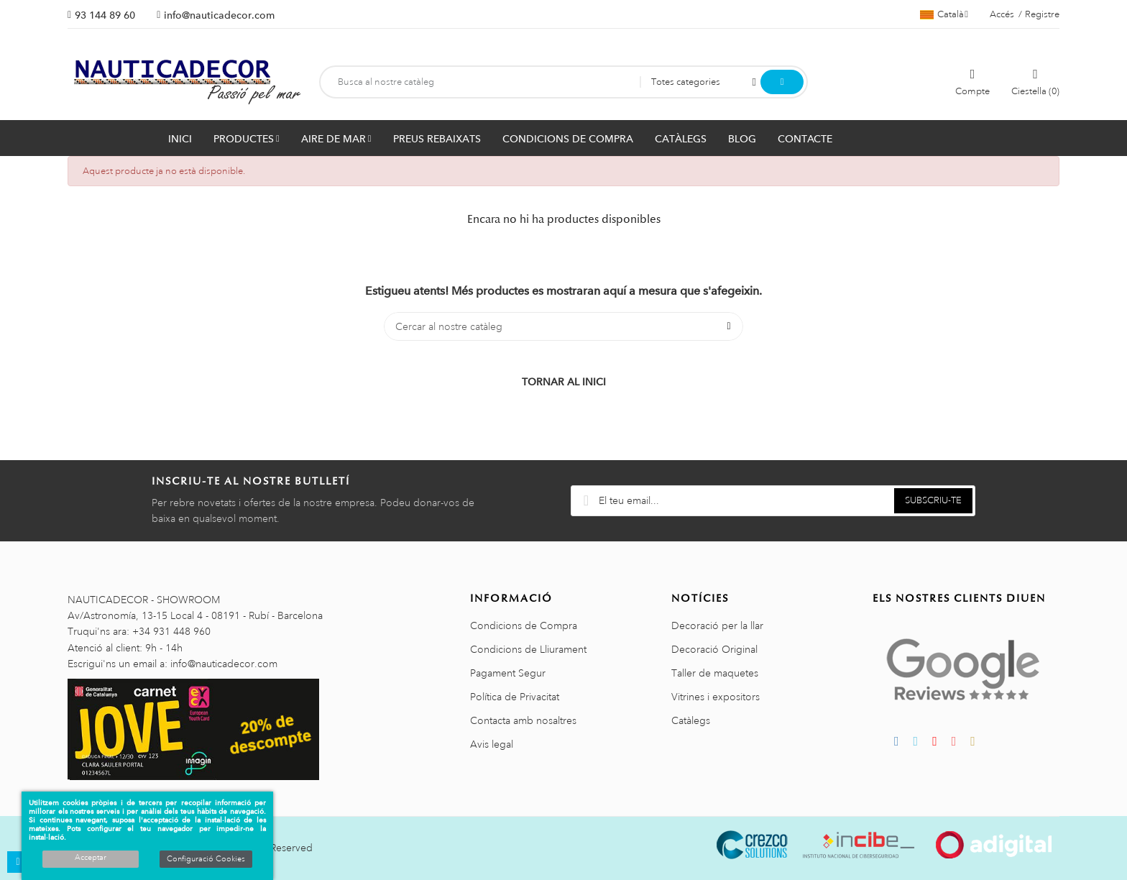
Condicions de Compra (523, 625)
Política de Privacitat (514, 696)
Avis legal (491, 744)
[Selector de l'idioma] (944, 14)
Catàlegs (690, 720)
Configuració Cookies (206, 859)
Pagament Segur (508, 672)
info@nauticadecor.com (219, 15)
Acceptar (90, 858)
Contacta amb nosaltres (523, 720)
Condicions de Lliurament (528, 649)
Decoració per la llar (717, 625)
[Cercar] (563, 326)
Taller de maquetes (714, 672)
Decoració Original (714, 649)
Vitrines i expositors (715, 696)
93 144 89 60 (105, 15)
